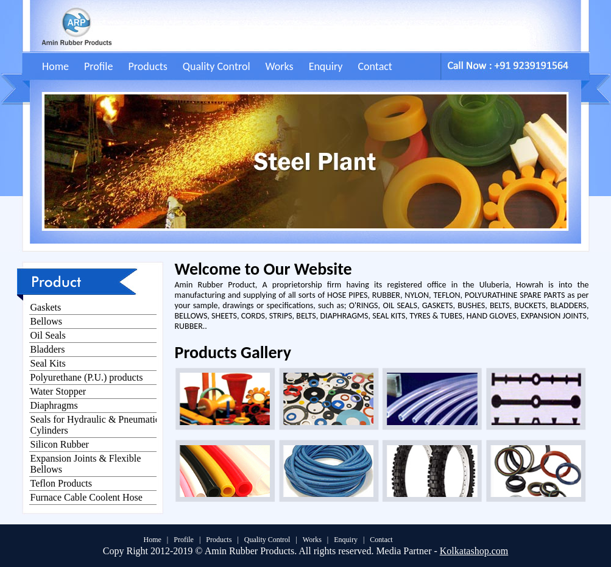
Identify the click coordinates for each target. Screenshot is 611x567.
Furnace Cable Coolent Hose (86, 497)
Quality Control (216, 66)
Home (55, 66)
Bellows (46, 321)
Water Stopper (58, 391)
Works (280, 66)
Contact (375, 66)
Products (147, 66)
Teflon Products (61, 483)
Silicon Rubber (59, 444)
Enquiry (326, 66)
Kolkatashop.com (474, 551)
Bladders (47, 349)
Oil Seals (48, 335)
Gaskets (46, 307)
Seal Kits (48, 363)
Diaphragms (54, 405)
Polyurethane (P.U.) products (86, 377)
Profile (98, 66)
